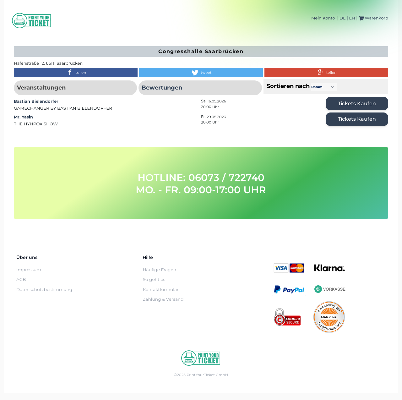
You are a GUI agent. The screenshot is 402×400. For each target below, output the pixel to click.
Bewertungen (162, 87)
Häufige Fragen (159, 269)
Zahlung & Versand (163, 299)
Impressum (28, 269)
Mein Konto (323, 17)
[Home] (32, 20)
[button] (76, 72)
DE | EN (347, 17)
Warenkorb (373, 17)
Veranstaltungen (41, 87)
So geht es (154, 279)
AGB (21, 279)
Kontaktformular (160, 289)
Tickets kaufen (357, 104)
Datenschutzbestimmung (44, 289)
